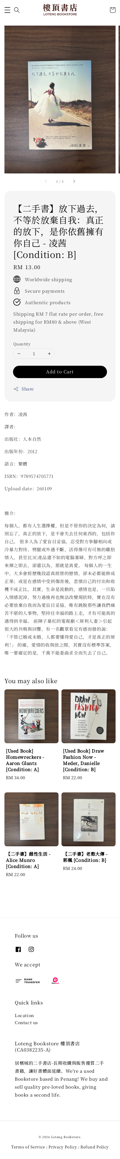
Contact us (26, 1022)
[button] (7, 10)
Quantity (21, 344)
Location (24, 1015)
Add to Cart (60, 371)
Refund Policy (94, 1147)
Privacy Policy (62, 1147)
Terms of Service (28, 1147)
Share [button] (23, 389)
